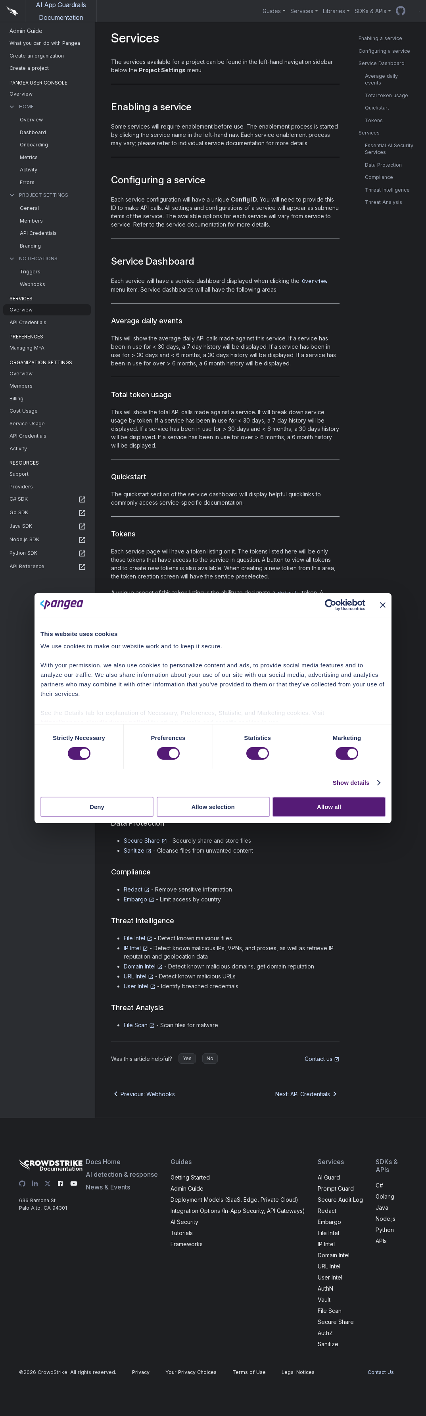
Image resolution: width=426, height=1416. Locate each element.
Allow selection (212, 806)
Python (385, 1229)
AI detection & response (122, 1174)
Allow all (329, 806)
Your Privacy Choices (191, 1372)
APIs (381, 1240)
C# (379, 1185)
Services (369, 133)
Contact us (322, 1058)
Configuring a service (384, 51)
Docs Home (103, 1162)
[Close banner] (383, 604)
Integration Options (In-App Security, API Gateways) (238, 1210)
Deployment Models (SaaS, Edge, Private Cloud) (234, 1199)
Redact (137, 889)
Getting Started (190, 1177)
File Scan (139, 1025)
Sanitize (138, 850)
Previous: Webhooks (143, 1094)
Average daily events (381, 79)
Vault (324, 1299)
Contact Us (381, 1372)
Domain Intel (143, 966)
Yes (187, 1058)
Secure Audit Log (340, 1199)
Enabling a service (380, 38)
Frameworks (187, 1244)
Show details (351, 782)
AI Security (184, 1221)
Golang (385, 1196)
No (210, 1058)
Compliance (379, 177)
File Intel (138, 938)
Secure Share (145, 840)
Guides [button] (272, 11)
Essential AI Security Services (389, 149)
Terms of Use (249, 1372)
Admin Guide (187, 1188)
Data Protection (383, 165)
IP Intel (136, 948)
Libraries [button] (334, 11)
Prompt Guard (336, 1188)
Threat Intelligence (387, 190)
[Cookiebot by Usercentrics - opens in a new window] (330, 605)
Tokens (374, 120)
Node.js (385, 1218)
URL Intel (139, 976)
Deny (97, 806)
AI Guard (329, 1177)
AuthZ (325, 1333)
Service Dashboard (382, 63)
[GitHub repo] (400, 11)
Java (382, 1207)
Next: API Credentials (307, 1094)
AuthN (325, 1288)
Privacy (141, 1372)
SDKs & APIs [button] (370, 11)
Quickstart (377, 108)
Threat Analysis (383, 202)
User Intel (139, 986)
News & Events (108, 1187)
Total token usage (386, 95)
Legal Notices (298, 1372)
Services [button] (301, 11)
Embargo (139, 899)
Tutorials (182, 1233)
